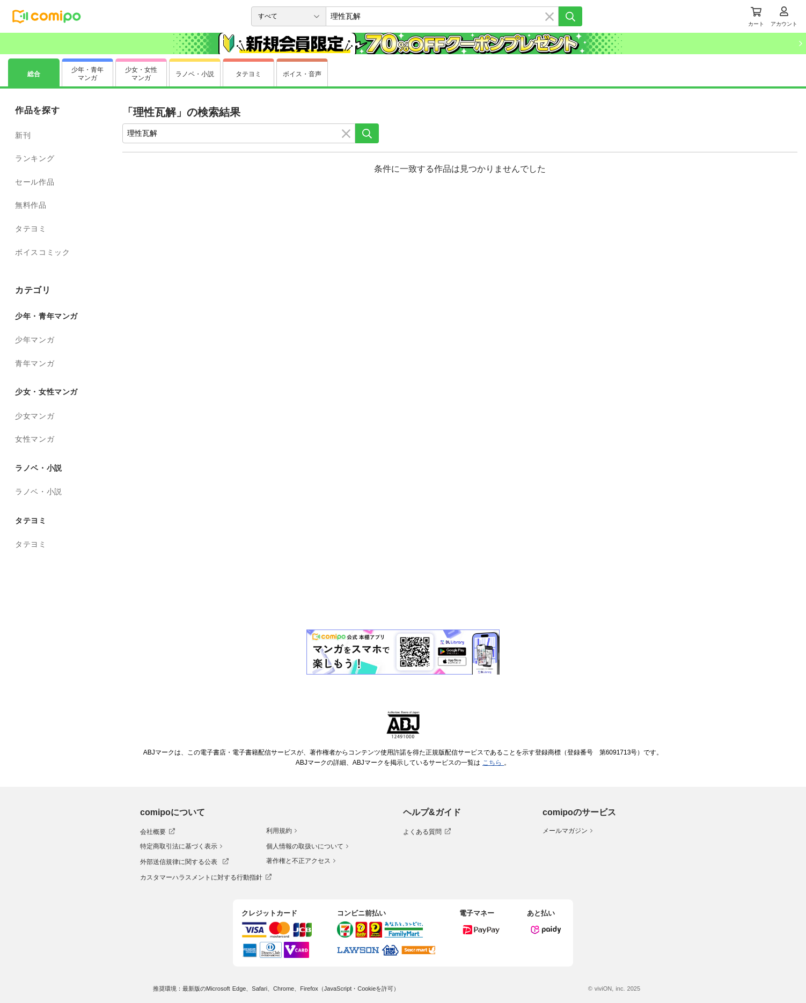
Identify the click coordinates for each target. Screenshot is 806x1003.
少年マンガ (34, 339)
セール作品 (34, 182)
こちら (493, 762)
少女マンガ (34, 416)
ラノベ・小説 (38, 491)
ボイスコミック (42, 252)
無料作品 (31, 205)
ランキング (34, 158)
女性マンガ (34, 439)
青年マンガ (34, 363)
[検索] (570, 16)
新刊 (23, 135)
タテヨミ (31, 228)
